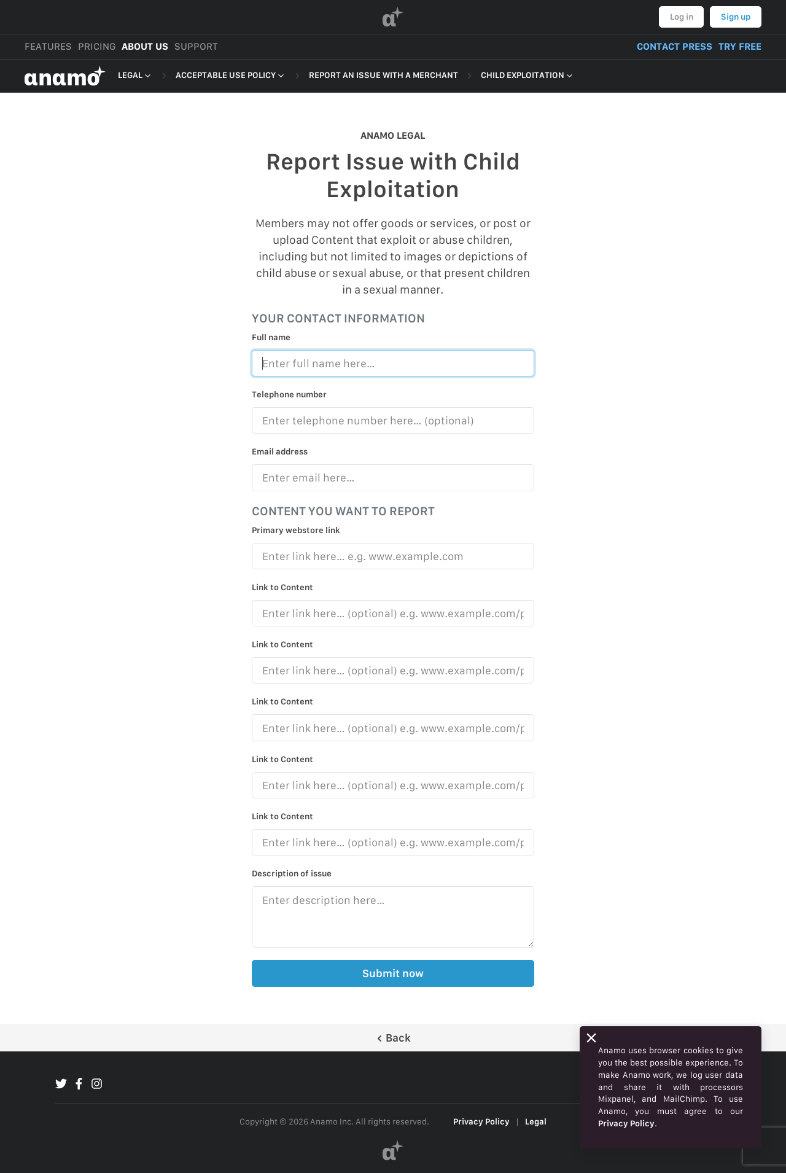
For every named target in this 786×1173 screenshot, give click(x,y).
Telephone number (289, 394)
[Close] (591, 1038)
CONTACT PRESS (674, 46)
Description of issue (292, 873)
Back (393, 1037)
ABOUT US (145, 46)
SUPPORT (196, 46)
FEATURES (48, 46)
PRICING (96, 46)
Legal (536, 1121)
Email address (280, 451)
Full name (271, 337)
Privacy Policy (481, 1121)
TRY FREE (739, 46)
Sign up (735, 16)
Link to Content (282, 587)
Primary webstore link (296, 530)
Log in (681, 16)
